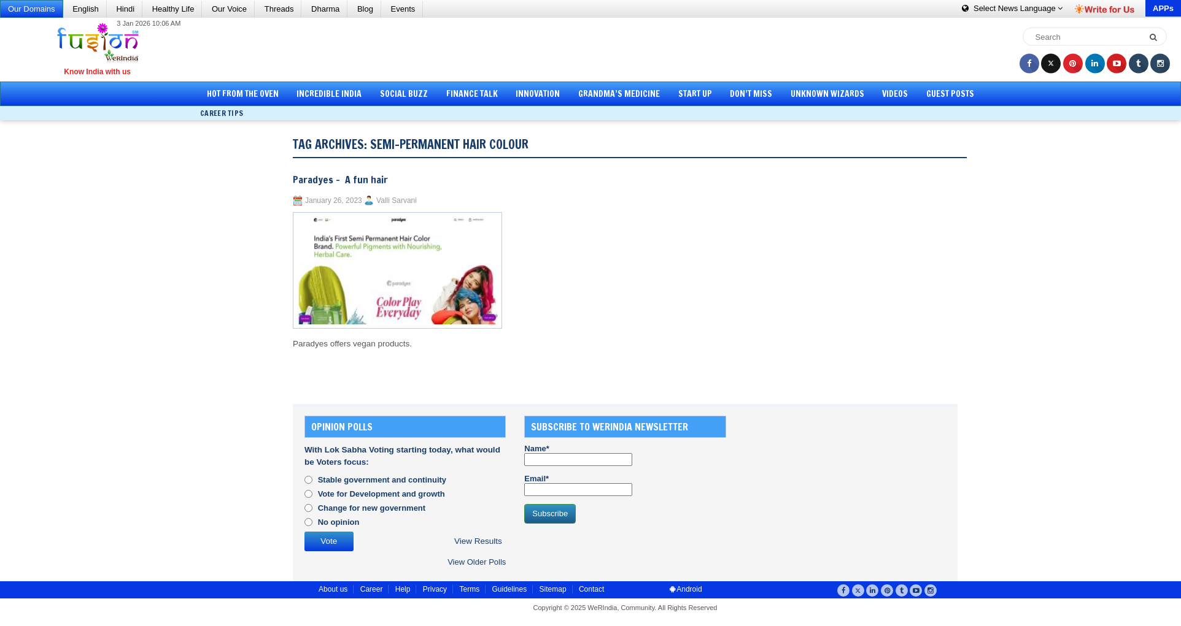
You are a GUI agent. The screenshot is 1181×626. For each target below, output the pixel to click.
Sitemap (553, 589)
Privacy (435, 589)
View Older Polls (476, 562)
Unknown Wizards (827, 94)
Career (371, 589)
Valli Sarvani (396, 200)
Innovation (538, 94)
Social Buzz (404, 94)
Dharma (325, 8)
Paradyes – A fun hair (340, 179)
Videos (895, 94)
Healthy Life (173, 8)
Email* (578, 485)
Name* (578, 455)
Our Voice (229, 8)
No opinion (339, 522)
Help (403, 589)
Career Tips (221, 113)
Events (403, 8)
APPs (1163, 8)
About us (333, 589)
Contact (591, 589)
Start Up (695, 94)
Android (686, 589)
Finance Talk (472, 94)
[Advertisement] (594, 49)
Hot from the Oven (243, 94)
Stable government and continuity (382, 479)
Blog (365, 8)
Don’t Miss (751, 94)
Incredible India (329, 94)
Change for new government (372, 508)
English (85, 8)
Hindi (125, 8)
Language (1012, 8)
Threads (279, 8)
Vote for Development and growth (381, 493)
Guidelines (509, 589)
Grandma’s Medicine (619, 94)
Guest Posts (950, 94)
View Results (478, 541)
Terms (469, 589)
